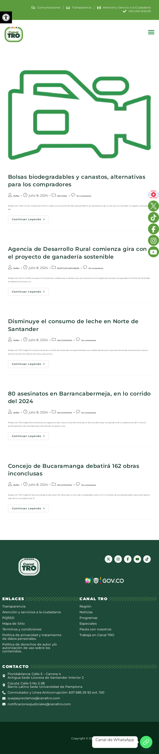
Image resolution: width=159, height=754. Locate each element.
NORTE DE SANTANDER (68, 268)
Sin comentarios (84, 196)
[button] (6, 17)
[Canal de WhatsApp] (146, 742)
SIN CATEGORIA (64, 340)
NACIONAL (62, 196)
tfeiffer (16, 196)
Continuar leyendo (30, 218)
